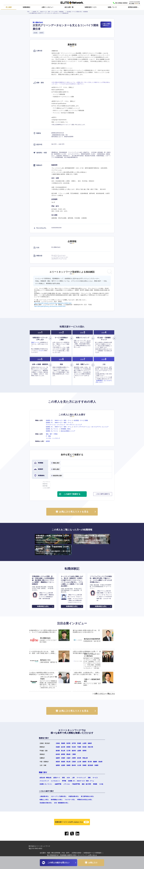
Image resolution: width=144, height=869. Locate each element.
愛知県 (68, 754)
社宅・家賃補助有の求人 (61, 803)
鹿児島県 (90, 765)
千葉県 (79, 747)
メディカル (66, 784)
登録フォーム (35, 342)
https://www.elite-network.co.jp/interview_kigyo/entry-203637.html (52, 303)
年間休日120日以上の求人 (84, 799)
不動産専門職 (76, 784)
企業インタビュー (47, 7)
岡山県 (68, 761)
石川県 (68, 750)
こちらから (41, 350)
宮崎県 (84, 765)
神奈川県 (90, 747)
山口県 (79, 761)
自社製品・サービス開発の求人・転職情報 (77, 11)
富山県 (63, 750)
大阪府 (68, 758)
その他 (101, 784)
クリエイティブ (44, 781)
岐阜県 (58, 754)
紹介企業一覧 (69, 7)
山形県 (84, 743)
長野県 (84, 750)
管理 (63, 777)
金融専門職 (58, 784)
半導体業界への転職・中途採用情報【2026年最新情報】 (53, 539)
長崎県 (68, 765)
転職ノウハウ (112, 7)
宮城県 (79, 743)
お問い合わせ (92, 855)
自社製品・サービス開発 (81, 420)
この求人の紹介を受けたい (105, 24)
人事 (73, 777)
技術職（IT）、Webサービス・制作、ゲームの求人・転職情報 (48, 11)
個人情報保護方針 (53, 855)
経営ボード (56, 777)
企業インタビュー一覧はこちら (104, 693)
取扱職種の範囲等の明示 (68, 855)
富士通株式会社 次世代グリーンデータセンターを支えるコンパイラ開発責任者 (48, 13)
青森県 (63, 743)
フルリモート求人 (70, 799)
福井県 (74, 750)
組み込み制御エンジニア (68, 431)
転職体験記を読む (43, 606)
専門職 (64, 781)
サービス (95, 777)
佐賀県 (63, 765)
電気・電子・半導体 (51, 434)
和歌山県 (85, 758)
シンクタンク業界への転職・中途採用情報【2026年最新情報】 (91, 539)
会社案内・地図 (45, 853)
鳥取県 (58, 761)
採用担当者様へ (133, 7)
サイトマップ (82, 855)
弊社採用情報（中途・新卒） (61, 853)
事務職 (95, 784)
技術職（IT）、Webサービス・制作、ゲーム (59, 420)
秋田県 (68, 743)
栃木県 (63, 747)
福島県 (90, 743)
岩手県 (74, 743)
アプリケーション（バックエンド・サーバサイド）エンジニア (64, 424)
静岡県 (48, 441)
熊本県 (74, 765)
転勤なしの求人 (44, 799)
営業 (89, 777)
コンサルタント (55, 781)
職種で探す (43, 772)
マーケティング (81, 777)
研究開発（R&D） (66, 429)
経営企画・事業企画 (45, 777)
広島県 (74, 761)
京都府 (63, 758)
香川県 (90, 761)
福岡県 (58, 765)
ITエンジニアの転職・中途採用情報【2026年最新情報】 (53, 550)
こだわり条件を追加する (103, 494)
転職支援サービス (91, 7)
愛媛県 (95, 761)
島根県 (63, 761)
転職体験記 (26, 7)
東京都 (84, 747)
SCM (68, 777)
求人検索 (9, 7)
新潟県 (58, 750)
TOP (28, 11)
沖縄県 (96, 765)
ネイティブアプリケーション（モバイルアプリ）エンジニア (91, 426)
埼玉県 (74, 747)
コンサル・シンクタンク (53, 438)
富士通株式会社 (38, 22)
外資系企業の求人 (74, 796)
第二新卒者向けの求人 (87, 796)
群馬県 (68, 747)
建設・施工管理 (86, 784)
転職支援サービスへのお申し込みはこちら (72, 822)
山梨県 (79, 750)
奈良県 (79, 758)
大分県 (79, 765)
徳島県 (84, 761)
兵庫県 (74, 758)
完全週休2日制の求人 (46, 803)
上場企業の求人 (44, 796)
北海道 (58, 743)
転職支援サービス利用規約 (92, 853)
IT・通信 (48, 436)
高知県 (100, 761)
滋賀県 (58, 758)
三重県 (74, 754)
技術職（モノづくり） (52, 429)
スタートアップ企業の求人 (58, 796)
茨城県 (58, 747)
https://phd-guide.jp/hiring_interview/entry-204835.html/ (49, 306)
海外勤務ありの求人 (56, 799)
